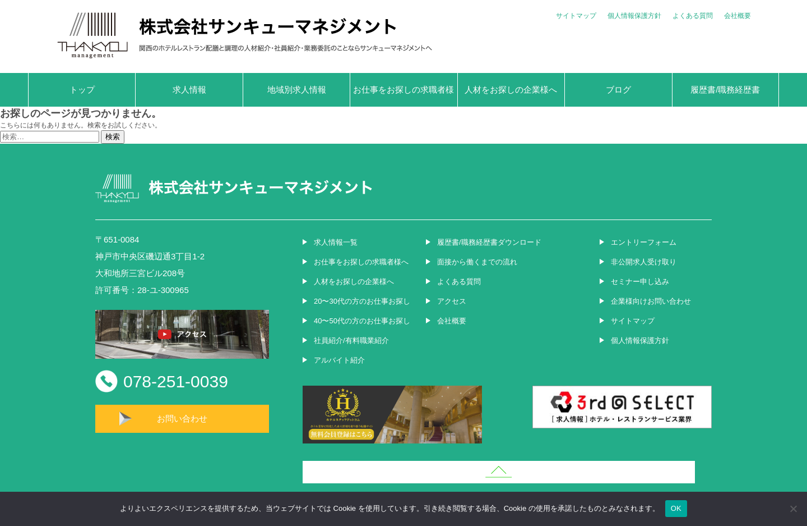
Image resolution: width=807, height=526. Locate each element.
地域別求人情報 (296, 89)
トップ (82, 89)
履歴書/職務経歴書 (725, 89)
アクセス (451, 301)
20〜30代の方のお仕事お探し (362, 301)
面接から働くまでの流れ (477, 262)
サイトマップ (576, 16)
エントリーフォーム (643, 242)
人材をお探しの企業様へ (511, 89)
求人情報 (189, 89)
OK (676, 508)
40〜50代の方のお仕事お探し (362, 321)
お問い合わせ (182, 418)
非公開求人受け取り (643, 262)
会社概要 (737, 16)
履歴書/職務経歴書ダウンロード (489, 242)
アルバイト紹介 (339, 360)
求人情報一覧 (336, 242)
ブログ (618, 89)
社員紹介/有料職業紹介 (351, 340)
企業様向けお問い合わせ (651, 301)
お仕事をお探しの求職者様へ (403, 96)
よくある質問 (692, 16)
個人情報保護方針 (634, 16)
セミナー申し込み (640, 281)
